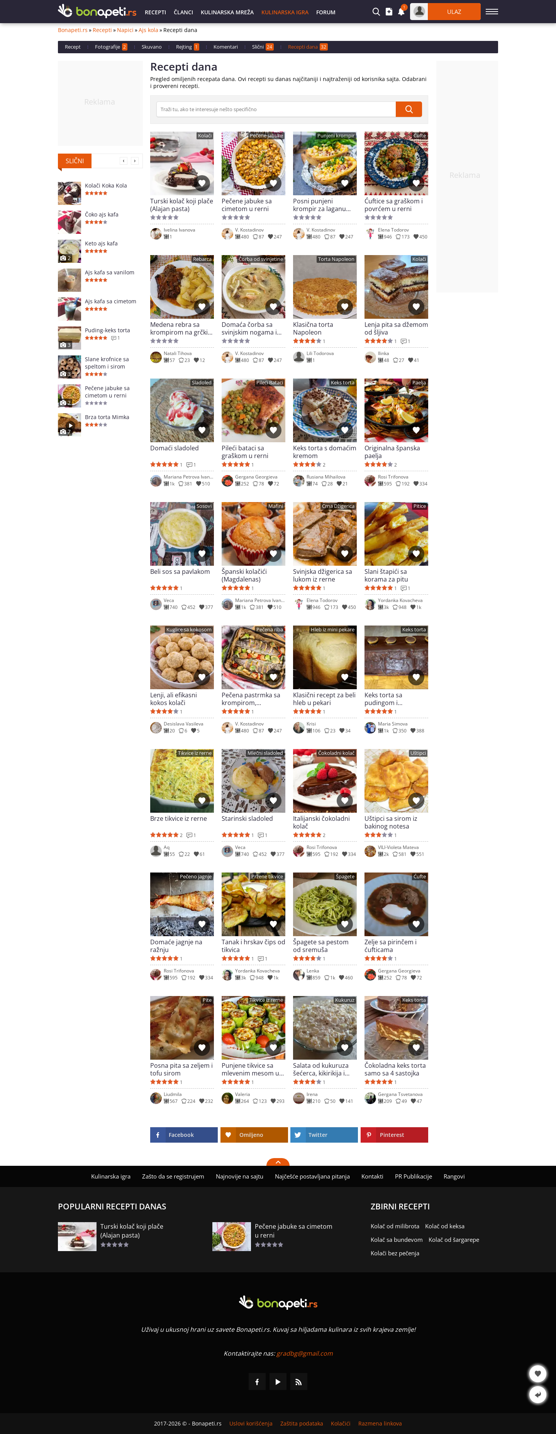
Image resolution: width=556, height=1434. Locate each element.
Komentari (226, 46)
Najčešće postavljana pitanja (312, 1176)
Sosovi (204, 506)
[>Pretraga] (276, 109)
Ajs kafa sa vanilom (109, 272)
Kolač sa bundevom (397, 1239)
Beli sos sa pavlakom (180, 572)
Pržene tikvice (267, 876)
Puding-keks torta (107, 330)
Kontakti (372, 1176)
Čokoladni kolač (336, 753)
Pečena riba (269, 629)
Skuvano (152, 46)
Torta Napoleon (336, 259)
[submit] (409, 109)
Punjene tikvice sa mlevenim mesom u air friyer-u (250, 1069)
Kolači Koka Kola (106, 185)
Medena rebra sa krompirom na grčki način (179, 328)
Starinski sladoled (247, 819)
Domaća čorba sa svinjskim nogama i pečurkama (249, 328)
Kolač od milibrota (395, 1226)
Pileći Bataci (269, 382)
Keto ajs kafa (101, 243)
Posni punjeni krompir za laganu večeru (319, 205)
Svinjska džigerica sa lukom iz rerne (322, 575)
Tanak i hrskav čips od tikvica (253, 946)
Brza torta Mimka (107, 417)
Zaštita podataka (301, 1423)
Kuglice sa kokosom (189, 629)
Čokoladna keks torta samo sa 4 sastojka (395, 1069)
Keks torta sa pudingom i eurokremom (383, 699)
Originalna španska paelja (392, 452)
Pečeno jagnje (196, 876)
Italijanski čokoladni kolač (321, 822)
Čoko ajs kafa (102, 214)
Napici (125, 30)
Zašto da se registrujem (173, 1176)
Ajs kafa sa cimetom (110, 301)
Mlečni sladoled (265, 753)
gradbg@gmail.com (304, 1353)
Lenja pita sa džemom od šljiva (396, 328)
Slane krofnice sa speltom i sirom (107, 362)
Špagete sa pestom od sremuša (321, 946)
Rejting (187, 47)
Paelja (419, 382)
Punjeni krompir (335, 135)
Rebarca (202, 259)
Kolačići (341, 1423)
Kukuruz (344, 1000)
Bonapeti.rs (73, 30)
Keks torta (342, 382)
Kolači (205, 135)
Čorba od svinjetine (261, 259)
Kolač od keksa (444, 1226)
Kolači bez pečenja (395, 1253)
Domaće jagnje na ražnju (176, 946)
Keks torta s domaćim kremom (324, 452)
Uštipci (418, 753)
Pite (207, 1000)
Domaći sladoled (174, 448)
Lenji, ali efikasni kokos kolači (173, 699)
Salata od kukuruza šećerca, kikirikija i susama (321, 1069)
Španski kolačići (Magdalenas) (244, 575)
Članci (183, 12)
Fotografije (111, 47)
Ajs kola (148, 30)
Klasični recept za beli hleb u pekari (324, 699)
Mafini (275, 506)
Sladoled (202, 382)
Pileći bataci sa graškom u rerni (245, 452)
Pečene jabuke (266, 135)
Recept (73, 46)
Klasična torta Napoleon (313, 328)
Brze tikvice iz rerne (178, 819)
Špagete (345, 876)
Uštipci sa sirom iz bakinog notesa (390, 822)
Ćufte (420, 135)
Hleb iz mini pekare (332, 629)
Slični (263, 47)
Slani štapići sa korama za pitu (386, 575)
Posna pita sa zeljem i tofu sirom (181, 1069)
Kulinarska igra (285, 12)
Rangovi (454, 1176)
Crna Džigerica (338, 506)
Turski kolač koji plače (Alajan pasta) (181, 205)
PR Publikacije (413, 1176)
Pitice (420, 506)
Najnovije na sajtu (239, 1176)
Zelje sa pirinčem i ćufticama (390, 946)
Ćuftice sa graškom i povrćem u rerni (393, 205)
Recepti (155, 12)
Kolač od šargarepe (454, 1239)
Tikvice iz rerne (195, 753)
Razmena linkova (380, 1423)
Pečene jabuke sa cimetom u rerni (107, 391)
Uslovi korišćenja (251, 1423)
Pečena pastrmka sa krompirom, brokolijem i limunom (253, 699)
